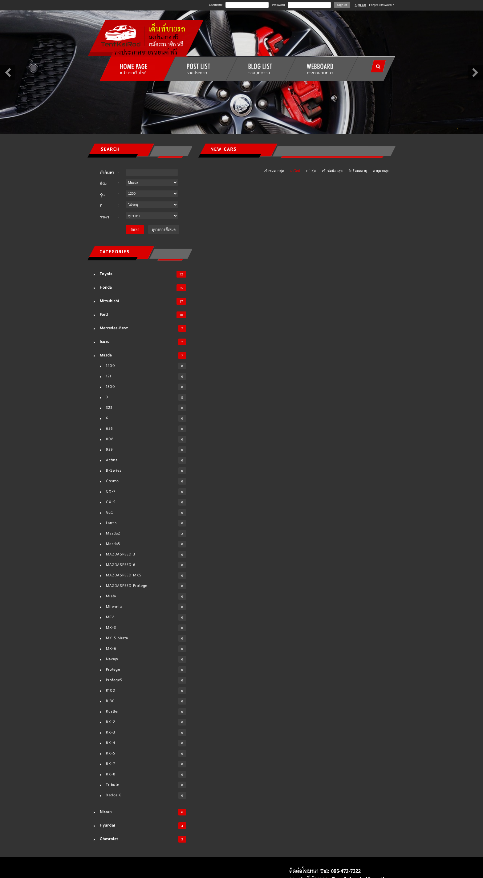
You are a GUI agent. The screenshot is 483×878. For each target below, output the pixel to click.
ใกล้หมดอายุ (358, 171)
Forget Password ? (381, 4)
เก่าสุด (311, 171)
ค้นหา (135, 229)
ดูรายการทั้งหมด (164, 229)
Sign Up (360, 4)
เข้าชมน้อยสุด (332, 171)
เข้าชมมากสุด (274, 171)
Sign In (342, 4)
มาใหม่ (295, 171)
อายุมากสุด (381, 171)
